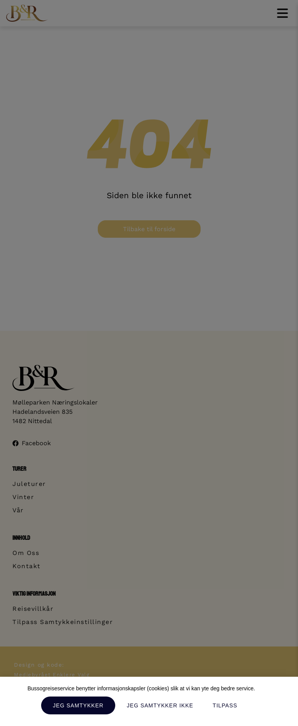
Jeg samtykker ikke (160, 705)
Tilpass (225, 705)
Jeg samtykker (78, 705)
